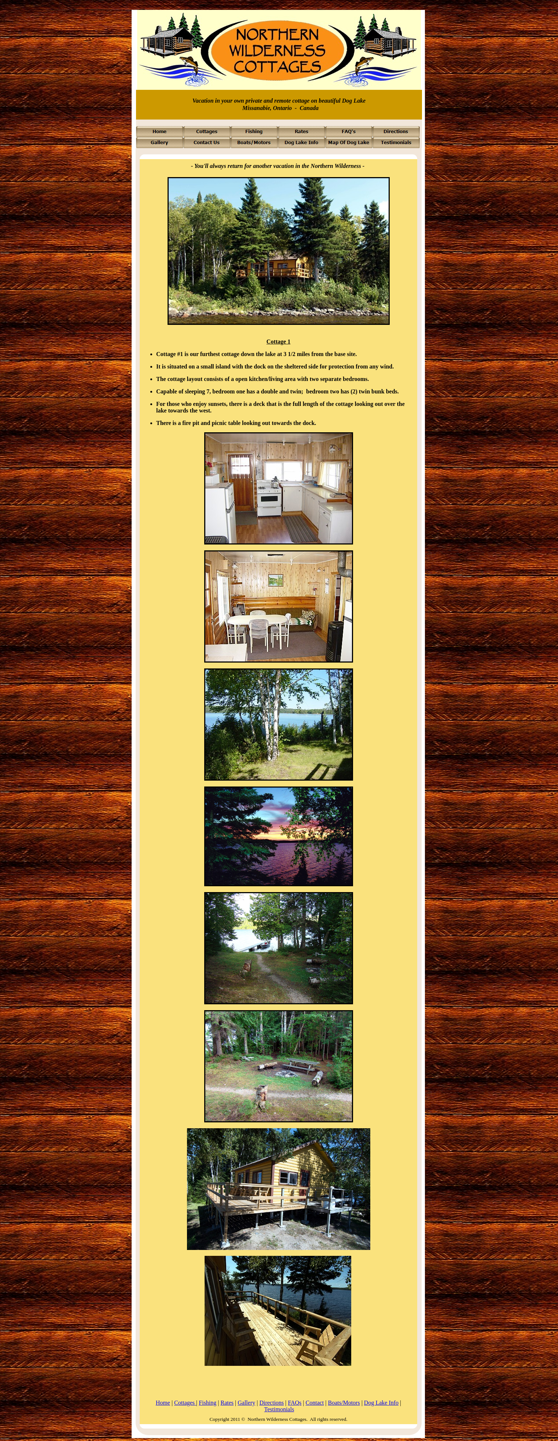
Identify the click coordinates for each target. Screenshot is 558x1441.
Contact (315, 1403)
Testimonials (279, 1409)
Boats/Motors (344, 1403)
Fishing (207, 1403)
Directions (271, 1403)
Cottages (185, 1403)
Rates (227, 1403)
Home (163, 1403)
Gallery (246, 1403)
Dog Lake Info (381, 1403)
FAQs (294, 1403)
